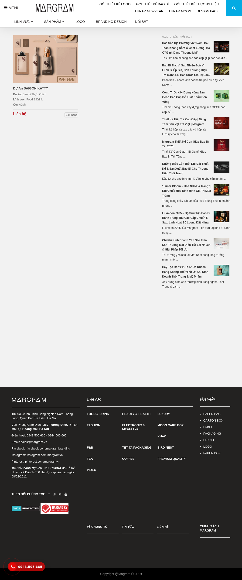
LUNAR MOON (180, 11)
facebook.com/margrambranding (48, 448)
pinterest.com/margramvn (42, 461)
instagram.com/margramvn (45, 455)
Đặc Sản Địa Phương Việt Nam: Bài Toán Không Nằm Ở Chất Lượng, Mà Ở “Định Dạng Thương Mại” (186, 47)
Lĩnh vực (23, 22)
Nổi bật (141, 22)
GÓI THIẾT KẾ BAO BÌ (153, 4)
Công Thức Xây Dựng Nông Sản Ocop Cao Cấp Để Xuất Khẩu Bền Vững (184, 97)
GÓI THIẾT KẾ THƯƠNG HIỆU (196, 4)
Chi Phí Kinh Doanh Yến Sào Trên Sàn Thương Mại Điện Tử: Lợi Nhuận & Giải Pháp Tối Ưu (186, 245)
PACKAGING (212, 433)
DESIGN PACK (208, 11)
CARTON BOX (213, 420)
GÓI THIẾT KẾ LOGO (115, 4)
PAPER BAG (212, 414)
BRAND (208, 440)
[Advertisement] (196, 324)
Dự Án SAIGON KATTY (30, 88)
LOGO (207, 446)
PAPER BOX (212, 453)
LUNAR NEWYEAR (149, 11)
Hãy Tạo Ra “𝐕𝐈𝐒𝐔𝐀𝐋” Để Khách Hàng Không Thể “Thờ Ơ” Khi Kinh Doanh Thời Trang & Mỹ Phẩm (185, 271)
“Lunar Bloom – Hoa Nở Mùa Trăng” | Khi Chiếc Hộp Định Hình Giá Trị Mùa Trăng (186, 191)
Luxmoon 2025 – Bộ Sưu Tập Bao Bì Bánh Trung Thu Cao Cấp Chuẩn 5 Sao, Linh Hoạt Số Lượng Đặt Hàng (186, 218)
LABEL (208, 427)
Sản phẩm (54, 22)
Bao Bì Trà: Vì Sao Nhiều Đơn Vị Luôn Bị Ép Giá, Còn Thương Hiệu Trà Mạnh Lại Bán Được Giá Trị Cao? (186, 70)
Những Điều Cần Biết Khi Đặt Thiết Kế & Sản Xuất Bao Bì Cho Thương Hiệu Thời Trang (185, 168)
